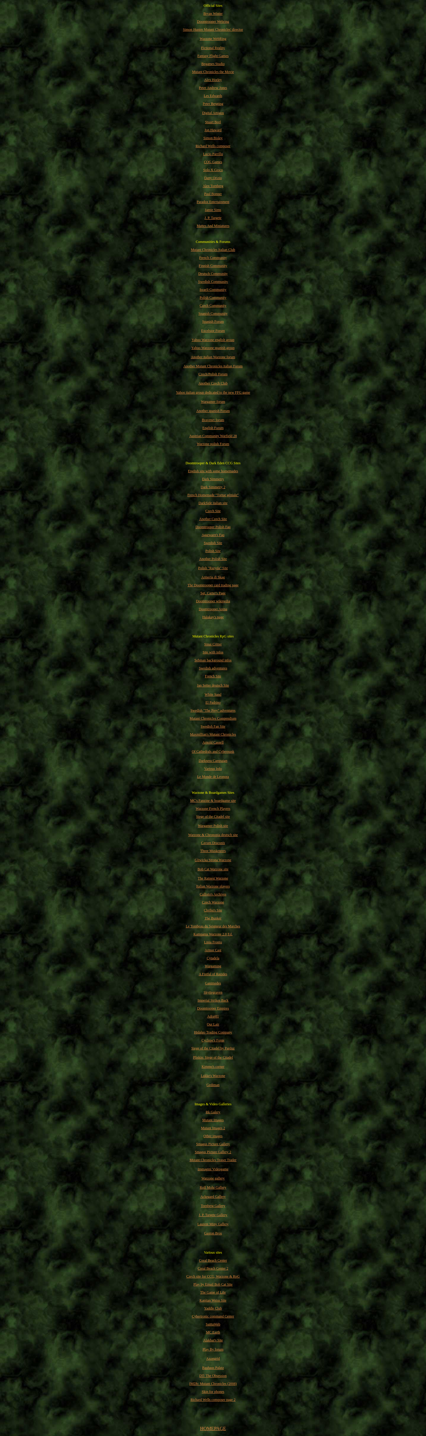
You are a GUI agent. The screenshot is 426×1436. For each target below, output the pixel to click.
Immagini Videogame (213, 1169)
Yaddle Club (213, 1308)
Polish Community (213, 298)
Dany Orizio (213, 178)
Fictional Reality (213, 48)
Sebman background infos (212, 660)
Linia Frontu (213, 942)
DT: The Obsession (213, 1376)
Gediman (213, 1085)
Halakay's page (213, 617)
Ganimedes (213, 983)
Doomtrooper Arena (213, 609)
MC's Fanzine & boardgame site (213, 801)
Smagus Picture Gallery (213, 1144)
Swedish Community (213, 282)
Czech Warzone (213, 902)
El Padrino (213, 702)
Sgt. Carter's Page (212, 593)
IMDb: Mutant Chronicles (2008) (213, 1384)
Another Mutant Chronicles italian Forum (213, 366)
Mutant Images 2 (213, 1128)
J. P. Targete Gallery (213, 1215)
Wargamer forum (213, 402)
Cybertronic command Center (213, 1316)
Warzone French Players (213, 809)
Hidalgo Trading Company (213, 1032)
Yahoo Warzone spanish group (213, 348)
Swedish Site (213, 543)
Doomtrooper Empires (213, 1008)
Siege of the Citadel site (213, 816)
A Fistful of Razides (213, 974)
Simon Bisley (212, 138)
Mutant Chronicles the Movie (213, 72)
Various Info (213, 769)
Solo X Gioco (213, 170)
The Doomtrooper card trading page (213, 585)
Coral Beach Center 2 (213, 1268)
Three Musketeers (213, 851)
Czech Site (213, 511)
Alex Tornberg (213, 186)
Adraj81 (213, 1016)
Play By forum (213, 1349)
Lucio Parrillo (213, 154)
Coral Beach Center (213, 1260)
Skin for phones (213, 1392)
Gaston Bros (213, 1233)
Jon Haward (213, 130)
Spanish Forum (213, 321)
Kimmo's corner (212, 1067)
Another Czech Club (213, 383)
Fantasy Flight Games (212, 56)
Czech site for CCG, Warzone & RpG (213, 1276)
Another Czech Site (213, 519)
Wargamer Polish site (213, 826)
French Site (213, 676)
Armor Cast (213, 950)
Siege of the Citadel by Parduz (213, 1048)
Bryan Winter (213, 14)
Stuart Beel (213, 122)
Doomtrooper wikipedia (213, 601)
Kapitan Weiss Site (213, 1300)
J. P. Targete (212, 218)
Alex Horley (213, 80)
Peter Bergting (213, 104)
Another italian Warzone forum (213, 357)
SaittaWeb (213, 1324)
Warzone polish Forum (213, 444)
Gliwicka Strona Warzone (213, 860)
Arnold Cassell (213, 742)
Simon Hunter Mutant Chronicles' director (213, 29)
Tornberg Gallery (213, 1206)
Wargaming (213, 966)
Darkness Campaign (213, 761)
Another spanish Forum (213, 411)
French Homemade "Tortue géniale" (212, 495)
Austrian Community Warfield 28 (213, 436)
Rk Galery (213, 1112)
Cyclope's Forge (213, 1040)
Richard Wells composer (213, 146)
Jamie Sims (213, 210)
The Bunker (213, 918)
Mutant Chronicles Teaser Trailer (213, 1160)
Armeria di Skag (213, 577)
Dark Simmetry (213, 479)
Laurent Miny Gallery (212, 1224)
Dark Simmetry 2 (213, 487)
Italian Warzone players (213, 886)
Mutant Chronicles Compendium (213, 718)
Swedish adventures (213, 668)
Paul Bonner (213, 194)
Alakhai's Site (213, 1340)
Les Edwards (213, 96)
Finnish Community (213, 266)
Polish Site (213, 551)
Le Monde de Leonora (213, 777)
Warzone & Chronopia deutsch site (213, 835)
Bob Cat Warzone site (213, 869)
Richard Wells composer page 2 (213, 1400)
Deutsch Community (213, 274)
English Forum (213, 428)
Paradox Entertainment (213, 202)
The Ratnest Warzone (213, 878)
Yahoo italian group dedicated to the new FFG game (213, 392)
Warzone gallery (213, 1178)
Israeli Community (213, 290)
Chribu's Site (213, 910)
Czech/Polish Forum (213, 374)
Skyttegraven (213, 992)
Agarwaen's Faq (212, 535)
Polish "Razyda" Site (213, 568)
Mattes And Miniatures (213, 226)
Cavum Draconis (213, 843)
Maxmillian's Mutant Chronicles (213, 734)
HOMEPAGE (213, 1428)
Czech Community (213, 306)
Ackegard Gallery (213, 1197)
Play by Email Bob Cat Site (213, 1284)
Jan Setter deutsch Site (213, 685)
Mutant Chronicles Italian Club (213, 250)
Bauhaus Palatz (213, 1368)
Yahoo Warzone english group (213, 340)
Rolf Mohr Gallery (213, 1187)
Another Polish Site (213, 559)
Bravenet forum (213, 420)
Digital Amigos (213, 113)
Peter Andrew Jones (213, 88)
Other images (213, 1136)
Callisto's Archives (213, 894)
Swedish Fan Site (213, 726)
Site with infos (213, 652)
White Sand (213, 694)
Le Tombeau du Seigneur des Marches (213, 926)
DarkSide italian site (213, 503)
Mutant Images (213, 1120)
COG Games (213, 162)
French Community (213, 258)
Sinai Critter (213, 644)
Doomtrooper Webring (213, 22)
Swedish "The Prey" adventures (213, 710)
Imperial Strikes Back (213, 1000)
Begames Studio (213, 64)
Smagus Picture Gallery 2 (213, 1152)
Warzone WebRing (213, 39)
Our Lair (213, 1024)
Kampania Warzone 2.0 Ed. (213, 934)
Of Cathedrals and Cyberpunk (213, 751)
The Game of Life (213, 1292)
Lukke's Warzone (213, 1076)
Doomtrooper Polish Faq (213, 527)
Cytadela (213, 958)
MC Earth (213, 1332)
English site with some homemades (213, 471)
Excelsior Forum (213, 331)
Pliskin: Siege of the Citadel (213, 1057)
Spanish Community (213, 313)
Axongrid (213, 1359)
